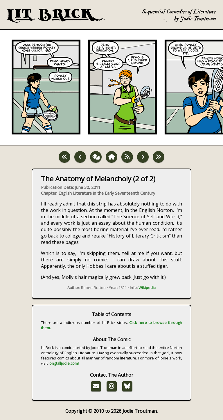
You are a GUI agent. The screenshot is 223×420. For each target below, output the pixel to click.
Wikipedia (147, 287)
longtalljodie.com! (63, 363)
